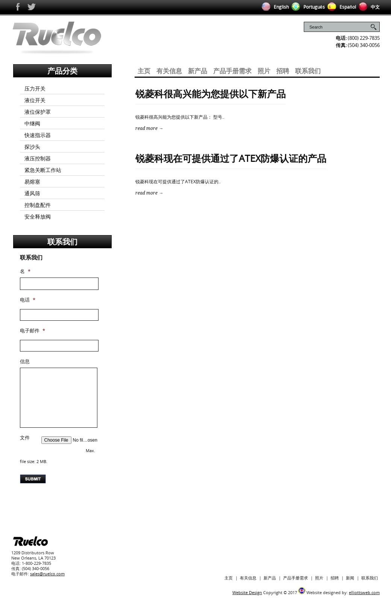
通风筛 (32, 193)
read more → (149, 128)
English (274, 7)
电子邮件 (32, 330)
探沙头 (32, 146)
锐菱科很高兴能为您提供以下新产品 (210, 93)
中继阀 (32, 123)
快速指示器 (37, 135)
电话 (27, 300)
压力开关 (34, 88)
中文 (368, 7)
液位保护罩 (37, 111)
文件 (25, 438)
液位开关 (34, 100)
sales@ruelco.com (47, 573)
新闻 (350, 578)
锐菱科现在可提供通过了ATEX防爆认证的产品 (230, 158)
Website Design (247, 592)
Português (307, 7)
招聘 (282, 70)
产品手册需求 (232, 70)
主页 (144, 70)
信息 (25, 361)
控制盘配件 (37, 204)
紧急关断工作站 (42, 170)
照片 (264, 70)
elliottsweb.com (364, 592)
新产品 (197, 70)
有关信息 (169, 70)
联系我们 (308, 70)
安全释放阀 (37, 216)
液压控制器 (37, 158)
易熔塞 (32, 181)
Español (340, 7)
